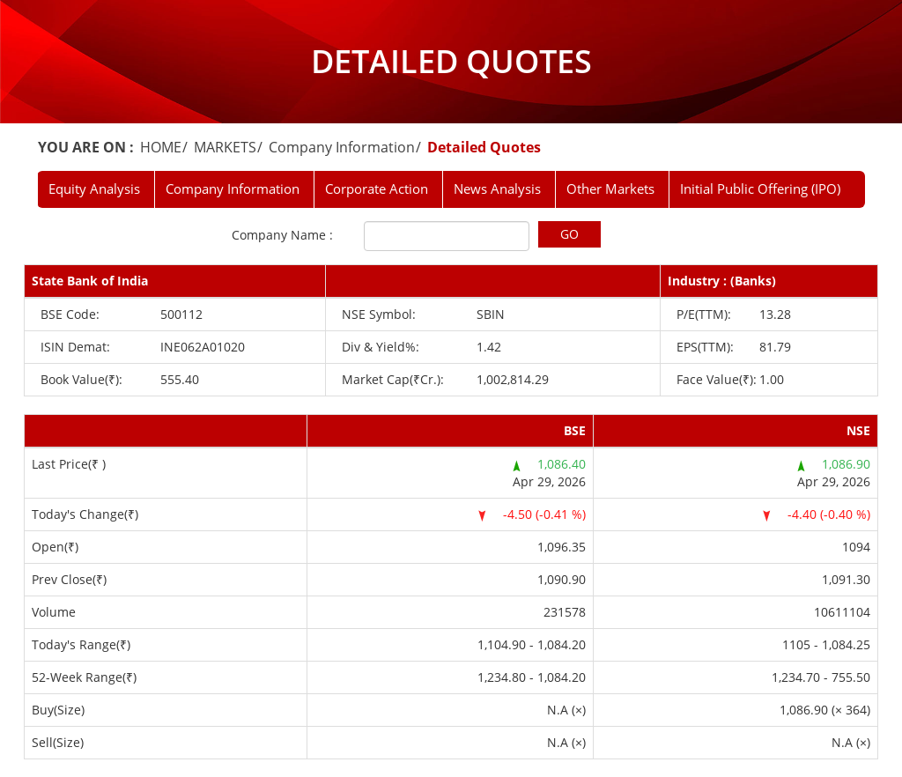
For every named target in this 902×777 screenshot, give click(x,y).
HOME (160, 147)
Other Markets (610, 188)
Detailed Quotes (484, 147)
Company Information (342, 147)
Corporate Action (376, 188)
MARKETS (225, 147)
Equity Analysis (94, 188)
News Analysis (497, 188)
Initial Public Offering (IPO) (760, 188)
